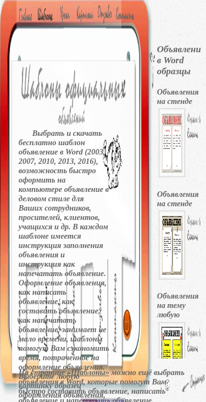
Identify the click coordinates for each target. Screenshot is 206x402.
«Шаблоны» (88, 372)
